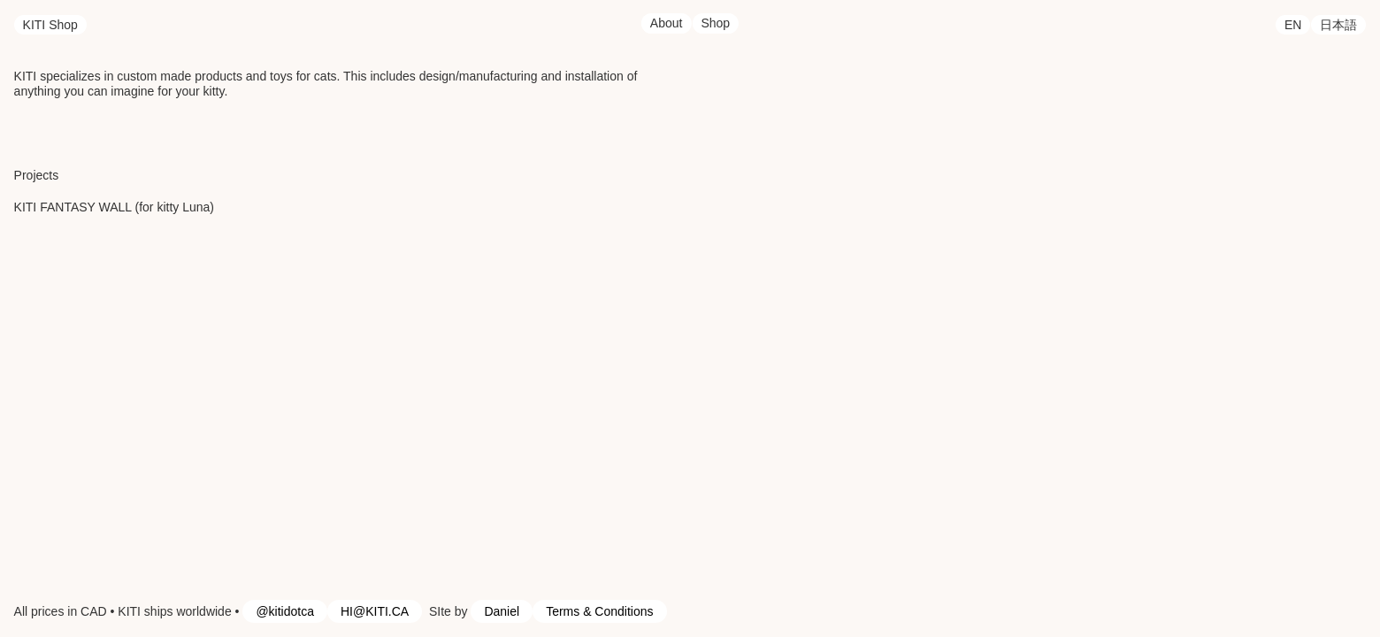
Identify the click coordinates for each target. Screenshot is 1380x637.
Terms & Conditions (599, 611)
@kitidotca (285, 611)
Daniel (501, 611)
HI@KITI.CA (375, 611)
